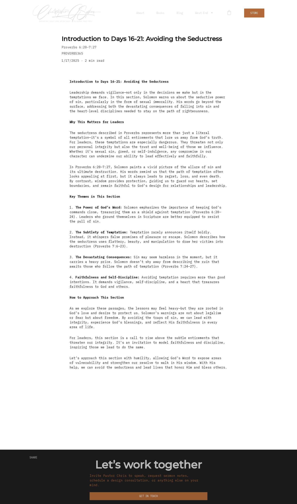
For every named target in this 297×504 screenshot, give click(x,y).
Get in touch (148, 496)
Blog (180, 13)
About (140, 13)
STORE (254, 13)
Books (160, 13)
